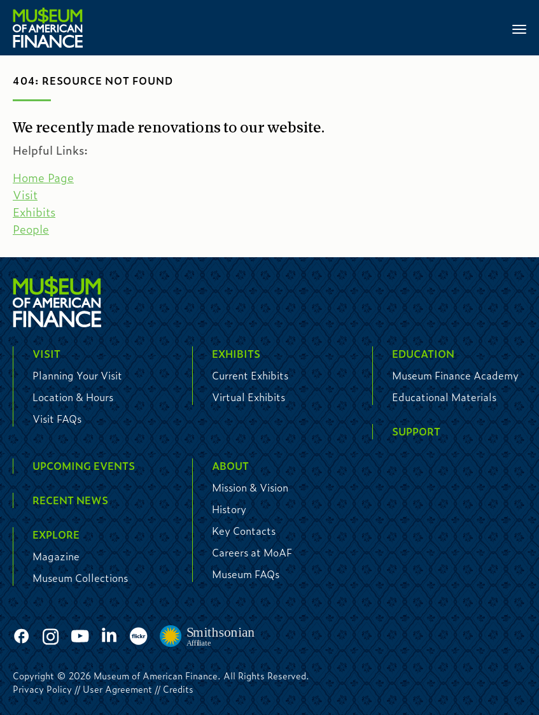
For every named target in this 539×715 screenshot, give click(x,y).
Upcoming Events (83, 465)
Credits (178, 689)
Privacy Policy (42, 689)
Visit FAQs (56, 418)
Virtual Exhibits (248, 397)
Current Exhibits (250, 375)
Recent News (70, 500)
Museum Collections (80, 577)
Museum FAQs (245, 574)
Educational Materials (444, 397)
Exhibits (34, 212)
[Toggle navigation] (519, 28)
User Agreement (117, 689)
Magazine (56, 556)
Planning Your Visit (77, 375)
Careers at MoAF (252, 552)
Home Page (43, 177)
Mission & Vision (250, 487)
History (229, 509)
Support (416, 431)
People (31, 229)
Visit (25, 195)
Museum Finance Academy (455, 375)
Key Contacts (244, 530)
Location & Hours (72, 397)
